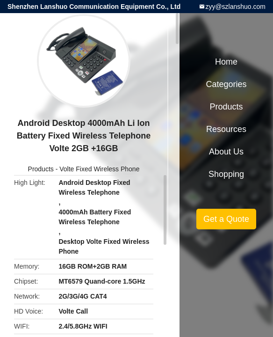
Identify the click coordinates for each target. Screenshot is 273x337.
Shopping (226, 174)
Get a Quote (226, 219)
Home (226, 61)
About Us (226, 151)
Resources (226, 129)
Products (41, 169)
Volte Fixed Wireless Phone (99, 169)
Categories (226, 84)
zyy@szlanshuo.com (235, 6)
